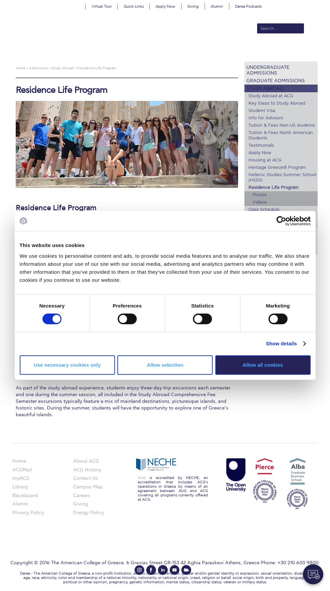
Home (19, 461)
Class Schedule (264, 209)
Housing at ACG (265, 160)
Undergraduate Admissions (268, 70)
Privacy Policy (28, 512)
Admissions (116, 50)
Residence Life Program (273, 187)
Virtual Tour (102, 6)
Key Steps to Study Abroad (276, 103)
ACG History (87, 470)
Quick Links (134, 6)
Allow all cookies (263, 365)
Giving (193, 6)
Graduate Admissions (275, 81)
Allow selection (165, 365)
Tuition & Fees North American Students (280, 135)
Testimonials (261, 145)
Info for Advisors (265, 118)
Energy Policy (88, 512)
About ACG (84, 50)
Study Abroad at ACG (270, 96)
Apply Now (165, 6)
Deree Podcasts (248, 6)
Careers (81, 495)
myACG (20, 478)
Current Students (274, 50)
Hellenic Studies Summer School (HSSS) (282, 177)
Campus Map (88, 487)
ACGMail (22, 470)
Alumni (217, 6)
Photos (259, 195)
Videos (259, 202)
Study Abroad (265, 88)
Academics (148, 50)
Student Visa (261, 110)
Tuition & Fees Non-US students (281, 125)
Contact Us (85, 478)
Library (20, 487)
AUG (142, 478)
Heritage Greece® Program (277, 167)
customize (301, 5)
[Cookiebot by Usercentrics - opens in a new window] (281, 221)
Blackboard (25, 495)
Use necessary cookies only (67, 365)
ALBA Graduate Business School (206, 50)
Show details (281, 343)
